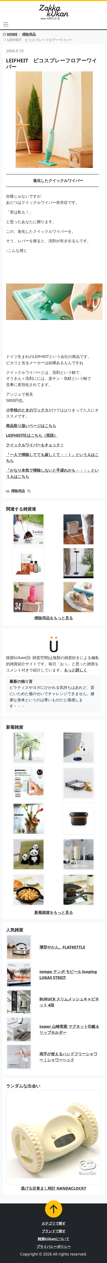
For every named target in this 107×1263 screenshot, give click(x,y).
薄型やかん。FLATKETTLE (62, 947)
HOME (10, 34)
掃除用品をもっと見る (53, 617)
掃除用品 (29, 34)
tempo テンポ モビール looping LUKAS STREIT (68, 974)
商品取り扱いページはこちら (31, 425)
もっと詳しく (75, 670)
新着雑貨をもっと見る (53, 912)
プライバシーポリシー (53, 1246)
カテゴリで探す (54, 1223)
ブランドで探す (54, 1231)
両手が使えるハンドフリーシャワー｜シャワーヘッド (68, 1057)
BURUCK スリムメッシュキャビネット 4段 (69, 1002)
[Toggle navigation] (6, 24)
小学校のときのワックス (27, 410)
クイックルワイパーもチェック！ (35, 445)
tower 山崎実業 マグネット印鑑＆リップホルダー (69, 1029)
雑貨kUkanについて (53, 1238)
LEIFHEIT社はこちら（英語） (32, 435)
